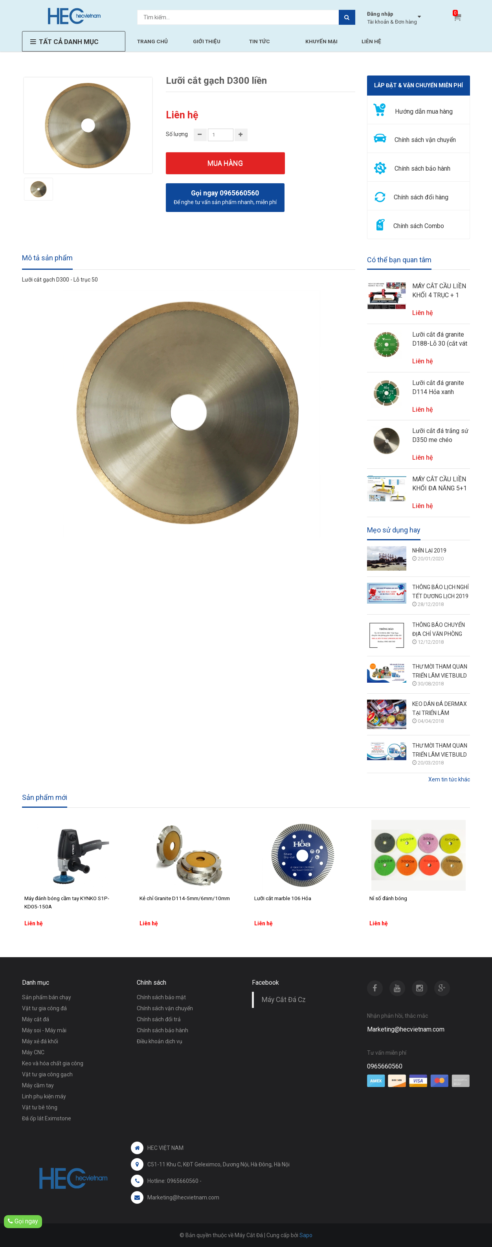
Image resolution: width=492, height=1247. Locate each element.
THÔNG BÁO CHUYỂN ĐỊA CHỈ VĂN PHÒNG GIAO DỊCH (438, 630)
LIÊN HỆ (371, 41)
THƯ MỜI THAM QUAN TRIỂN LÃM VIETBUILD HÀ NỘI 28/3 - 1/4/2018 (439, 750)
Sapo (305, 1235)
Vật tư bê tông (39, 1107)
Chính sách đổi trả (159, 1019)
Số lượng (177, 134)
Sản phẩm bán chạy (46, 997)
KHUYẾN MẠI (321, 41)
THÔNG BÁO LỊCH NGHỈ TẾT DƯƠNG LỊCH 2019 (440, 591)
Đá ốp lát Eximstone (46, 1118)
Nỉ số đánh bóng (388, 898)
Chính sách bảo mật (161, 997)
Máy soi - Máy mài (44, 1030)
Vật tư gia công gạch (47, 1074)
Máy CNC (33, 1052)
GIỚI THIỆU (206, 41)
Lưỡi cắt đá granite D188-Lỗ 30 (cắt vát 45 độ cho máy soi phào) (439, 339)
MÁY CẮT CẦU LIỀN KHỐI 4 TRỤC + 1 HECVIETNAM (439, 291)
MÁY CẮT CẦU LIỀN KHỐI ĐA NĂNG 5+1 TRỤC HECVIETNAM (440, 484)
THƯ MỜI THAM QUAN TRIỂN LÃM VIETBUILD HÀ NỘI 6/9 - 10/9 (439, 671)
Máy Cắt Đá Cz (284, 1000)
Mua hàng (225, 163)
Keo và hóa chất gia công (52, 1063)
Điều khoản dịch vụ (159, 1041)
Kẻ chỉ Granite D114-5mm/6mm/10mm (185, 898)
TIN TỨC (259, 41)
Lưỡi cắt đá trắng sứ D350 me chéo (440, 435)
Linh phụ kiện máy (44, 1096)
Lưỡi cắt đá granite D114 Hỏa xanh (438, 387)
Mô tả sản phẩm (47, 258)
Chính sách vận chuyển (165, 1008)
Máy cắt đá (35, 1019)
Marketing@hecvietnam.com (405, 1029)
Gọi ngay (23, 1221)
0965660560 (384, 1066)
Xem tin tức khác (449, 779)
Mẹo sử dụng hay (393, 530)
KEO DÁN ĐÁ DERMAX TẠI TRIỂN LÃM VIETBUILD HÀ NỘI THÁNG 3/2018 (439, 709)
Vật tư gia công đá (44, 1008)
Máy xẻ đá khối (40, 1041)
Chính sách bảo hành (162, 1030)
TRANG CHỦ (152, 41)
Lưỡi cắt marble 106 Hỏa (282, 898)
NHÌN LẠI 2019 (429, 550)
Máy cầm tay (38, 1085)
